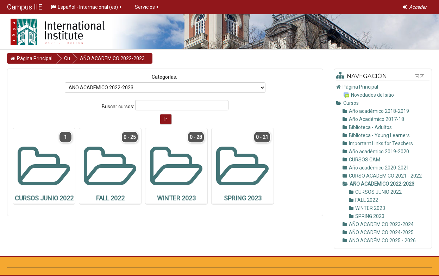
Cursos (351, 103)
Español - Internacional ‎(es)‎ (87, 7)
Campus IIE (24, 7)
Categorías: (164, 77)
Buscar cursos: (118, 106)
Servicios (147, 7)
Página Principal (360, 87)
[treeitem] (382, 86)
